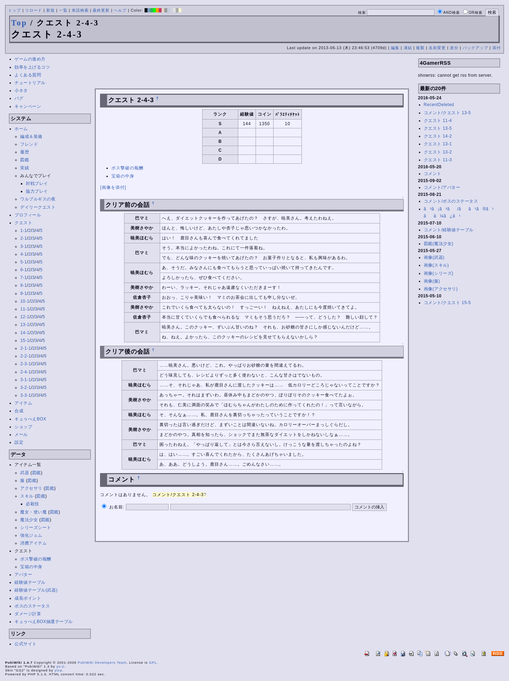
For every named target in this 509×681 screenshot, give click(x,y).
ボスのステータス (32, 606)
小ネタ (21, 90)
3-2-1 (25, 387)
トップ (14, 10)
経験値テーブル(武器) (36, 590)
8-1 (23, 285)
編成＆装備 (31, 136)
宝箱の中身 (31, 566)
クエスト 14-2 (438, 136)
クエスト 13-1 (438, 143)
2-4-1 (25, 371)
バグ (18, 98)
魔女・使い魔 (33, 512)
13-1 (24, 324)
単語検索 (80, 10)
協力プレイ (37, 191)
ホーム (21, 128)
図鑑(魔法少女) (439, 243)
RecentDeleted (439, 104)
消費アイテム (33, 543)
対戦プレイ (37, 183)
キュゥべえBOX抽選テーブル (43, 621)
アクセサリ (31, 488)
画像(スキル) (436, 265)
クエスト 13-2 (438, 152)
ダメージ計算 (27, 613)
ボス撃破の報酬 (35, 559)
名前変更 (437, 48)
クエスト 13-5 (438, 128)
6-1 (23, 269)
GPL (153, 662)
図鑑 (24, 159)
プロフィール (27, 215)
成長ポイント (27, 598)
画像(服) (432, 281)
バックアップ (475, 48)
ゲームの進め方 (30, 59)
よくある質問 (27, 74)
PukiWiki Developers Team (102, 662)
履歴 (24, 152)
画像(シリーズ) (439, 273)
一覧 (63, 10)
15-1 (24, 340)
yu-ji (61, 666)
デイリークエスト (37, 207)
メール (21, 434)
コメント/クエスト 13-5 (447, 112)
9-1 (23, 293)
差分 (454, 48)
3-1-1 (25, 379)
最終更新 (101, 10)
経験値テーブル (30, 582)
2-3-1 (25, 363)
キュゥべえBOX (30, 419)
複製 (420, 48)
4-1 (23, 254)
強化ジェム (31, 535)
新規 (50, 10)
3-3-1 (25, 395)
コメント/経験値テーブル (449, 229)
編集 (395, 48)
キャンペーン (27, 106)
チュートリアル (30, 82)
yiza (58, 670)
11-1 (24, 309)
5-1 (23, 262)
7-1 (23, 277)
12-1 (24, 316)
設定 (18, 442)
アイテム (23, 403)
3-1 (23, 246)
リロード (33, 10)
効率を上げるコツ (32, 67)
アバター (23, 574)
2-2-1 (25, 356)
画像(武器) (434, 257)
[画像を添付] (113, 187)
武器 (24, 472)
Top (19, 22)
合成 (18, 410)
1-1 (23, 230)
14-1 (24, 332)
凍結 (408, 48)
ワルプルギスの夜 (37, 199)
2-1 (23, 238)
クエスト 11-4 (438, 120)
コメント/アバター (442, 187)
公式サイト (25, 643)
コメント (432, 173)
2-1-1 (25, 348)
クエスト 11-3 (438, 159)
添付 (496, 48)
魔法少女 (29, 519)
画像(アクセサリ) (441, 288)
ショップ (23, 426)
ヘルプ (120, 10)
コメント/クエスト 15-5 (447, 302)
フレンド (29, 144)
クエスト (23, 222)
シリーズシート (35, 527)
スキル (27, 496)
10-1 (24, 301)
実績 (24, 167)
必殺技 (32, 503)
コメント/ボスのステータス (451, 201)
